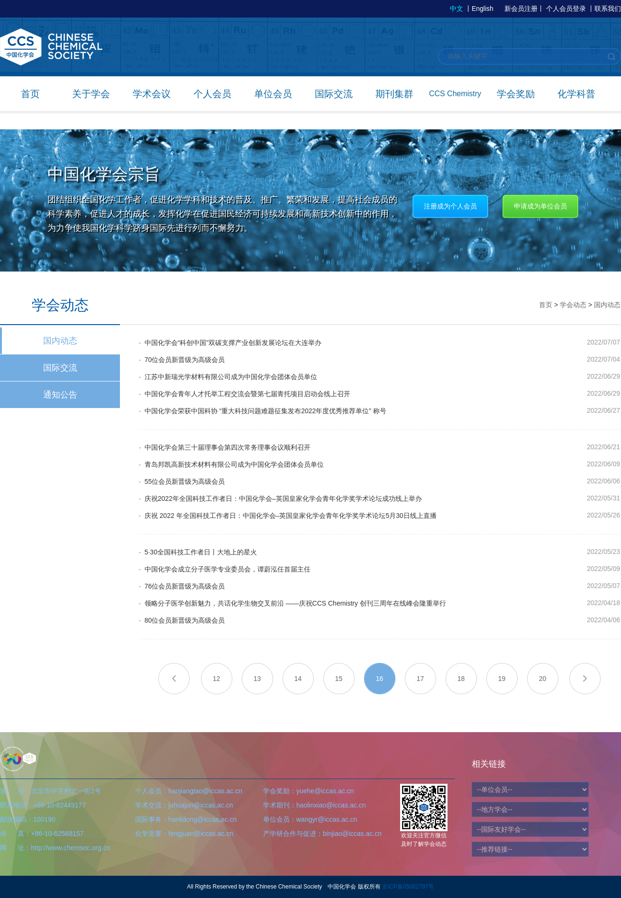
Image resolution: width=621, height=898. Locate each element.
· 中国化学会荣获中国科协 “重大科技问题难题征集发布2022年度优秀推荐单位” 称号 (262, 411)
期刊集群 (394, 94)
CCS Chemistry (455, 94)
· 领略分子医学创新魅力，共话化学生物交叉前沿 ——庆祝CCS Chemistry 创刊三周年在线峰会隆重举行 (292, 603)
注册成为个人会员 (450, 206)
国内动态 (60, 340)
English (482, 8)
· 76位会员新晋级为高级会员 (182, 586)
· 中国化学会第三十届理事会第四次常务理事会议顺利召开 (224, 447)
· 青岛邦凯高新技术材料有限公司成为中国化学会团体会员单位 (231, 464)
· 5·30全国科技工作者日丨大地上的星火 (198, 552)
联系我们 (607, 8)
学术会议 (152, 94)
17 (420, 678)
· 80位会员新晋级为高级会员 (182, 620)
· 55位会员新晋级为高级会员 (182, 481)
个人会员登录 (566, 8)
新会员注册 (521, 8)
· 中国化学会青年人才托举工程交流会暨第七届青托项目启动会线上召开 (244, 394)
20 (543, 678)
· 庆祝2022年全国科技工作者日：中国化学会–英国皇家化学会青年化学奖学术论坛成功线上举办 (280, 498)
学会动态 (573, 304)
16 (380, 678)
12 (216, 678)
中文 (456, 8)
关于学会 (91, 94)
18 (461, 678)
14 (298, 678)
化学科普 (576, 94)
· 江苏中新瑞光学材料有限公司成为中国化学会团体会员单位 (228, 377)
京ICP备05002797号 (408, 886)
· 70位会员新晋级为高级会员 (182, 359)
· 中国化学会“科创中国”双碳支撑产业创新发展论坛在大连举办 (230, 342)
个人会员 (212, 94)
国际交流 (334, 94)
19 (502, 678)
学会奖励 (516, 94)
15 (339, 678)
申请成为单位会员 (540, 206)
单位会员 (273, 94)
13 (257, 678)
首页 (30, 94)
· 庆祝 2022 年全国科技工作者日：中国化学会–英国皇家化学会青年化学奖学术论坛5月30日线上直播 (288, 515)
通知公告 (60, 394)
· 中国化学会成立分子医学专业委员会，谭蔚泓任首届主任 (224, 569)
